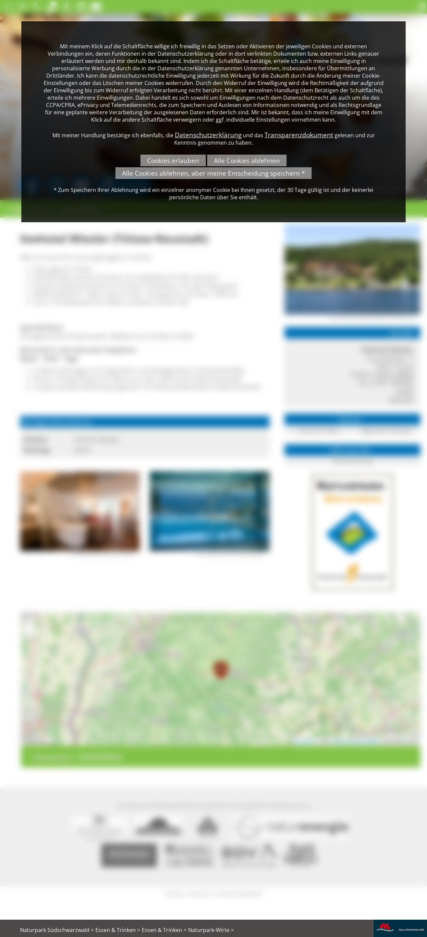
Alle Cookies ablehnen (247, 160)
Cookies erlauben (173, 160)
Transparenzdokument (299, 135)
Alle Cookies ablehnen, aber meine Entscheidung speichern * (213, 173)
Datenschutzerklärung (208, 135)
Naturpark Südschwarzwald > (57, 930)
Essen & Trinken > (117, 930)
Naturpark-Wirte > (211, 930)
